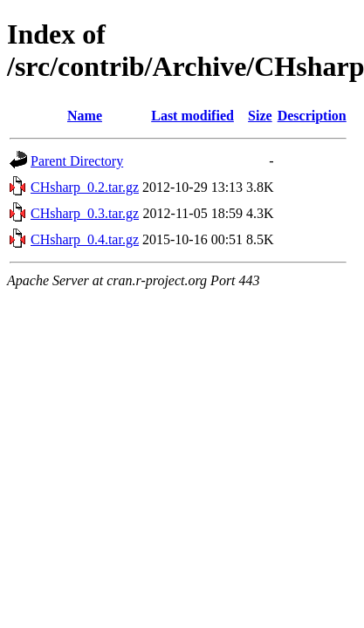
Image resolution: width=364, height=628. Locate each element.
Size (260, 115)
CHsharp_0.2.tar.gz (85, 187)
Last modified (192, 115)
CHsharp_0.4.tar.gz (85, 239)
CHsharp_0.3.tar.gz (85, 213)
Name (84, 115)
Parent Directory (77, 161)
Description (312, 115)
